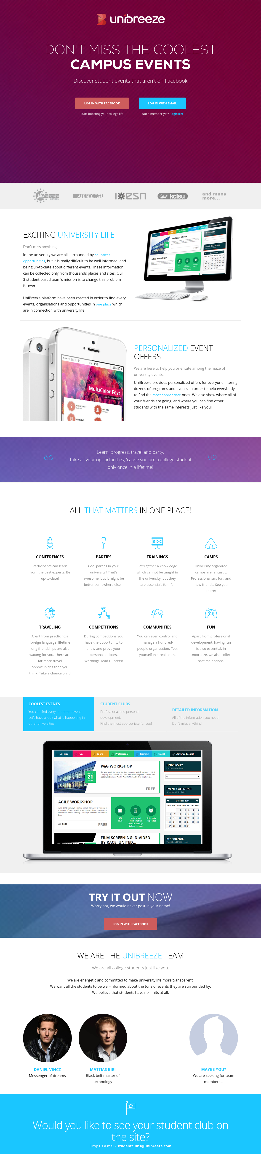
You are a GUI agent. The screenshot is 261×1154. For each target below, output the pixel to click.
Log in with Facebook (102, 106)
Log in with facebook (130, 928)
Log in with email (162, 106)
